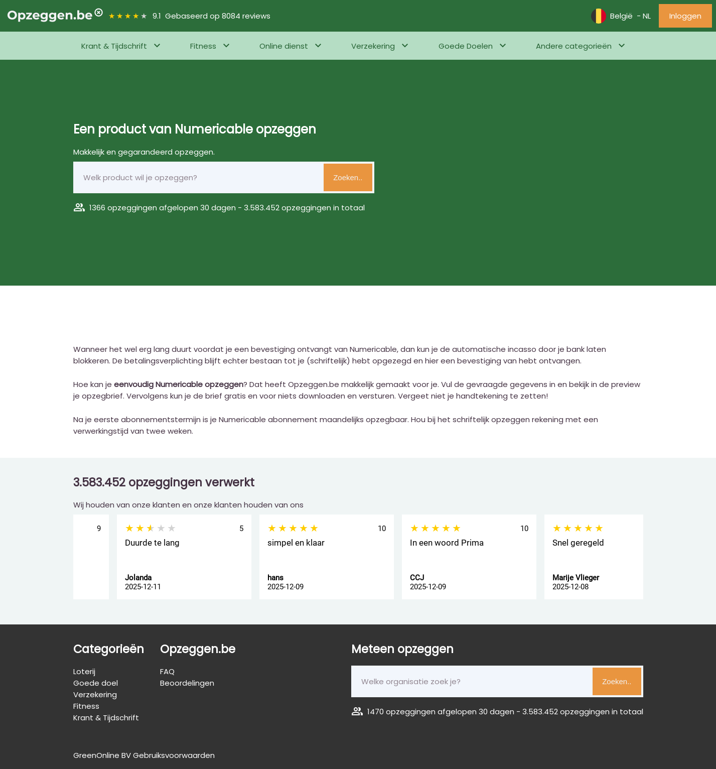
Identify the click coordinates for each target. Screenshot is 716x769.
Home (18, 73)
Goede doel (95, 683)
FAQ (167, 671)
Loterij (84, 671)
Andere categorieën (574, 46)
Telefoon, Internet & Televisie (81, 73)
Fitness (203, 46)
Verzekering (373, 46)
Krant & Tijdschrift (114, 46)
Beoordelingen (187, 683)
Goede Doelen (466, 46)
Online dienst (283, 46)
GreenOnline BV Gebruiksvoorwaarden (144, 755)
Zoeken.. (347, 177)
